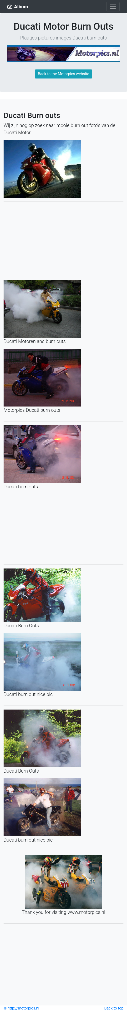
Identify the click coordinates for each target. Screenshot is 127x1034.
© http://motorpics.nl (21, 1008)
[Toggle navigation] (113, 6)
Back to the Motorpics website (63, 74)
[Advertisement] (63, 239)
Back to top (113, 1008)
